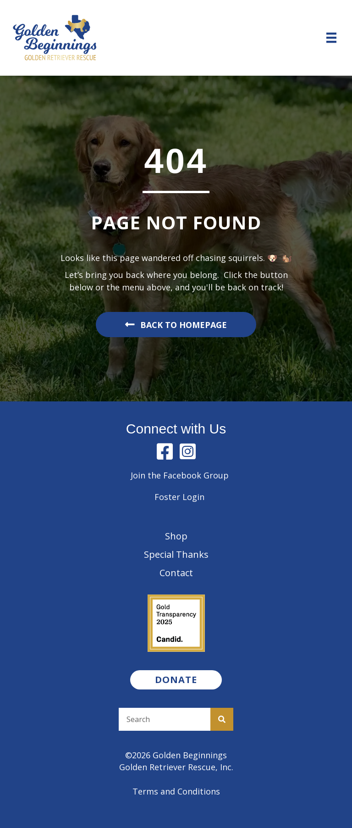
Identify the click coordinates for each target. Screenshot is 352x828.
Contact (176, 573)
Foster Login (179, 496)
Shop (176, 536)
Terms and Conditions (176, 791)
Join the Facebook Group (180, 475)
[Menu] (331, 37)
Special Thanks (176, 554)
